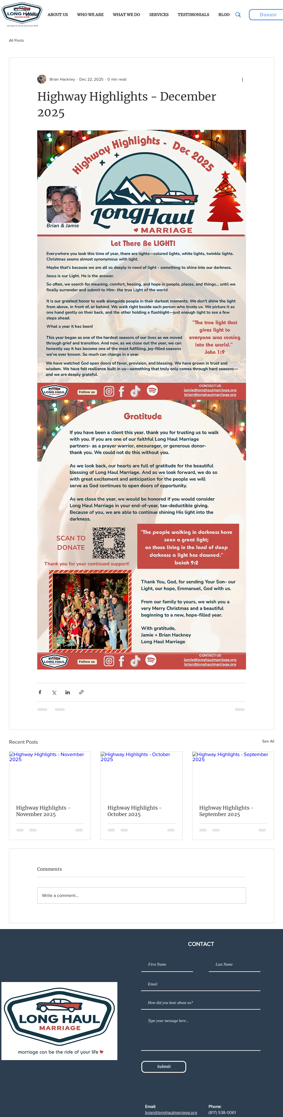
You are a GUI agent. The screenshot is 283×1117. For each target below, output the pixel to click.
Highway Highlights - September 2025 (226, 810)
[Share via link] (81, 692)
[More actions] (242, 79)
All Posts (16, 40)
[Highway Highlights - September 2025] (233, 774)
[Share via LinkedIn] (67, 692)
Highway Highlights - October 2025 (135, 810)
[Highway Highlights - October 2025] (141, 774)
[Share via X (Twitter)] (53, 692)
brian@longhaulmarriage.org (171, 1112)
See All (268, 741)
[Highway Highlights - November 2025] (50, 774)
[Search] (238, 14)
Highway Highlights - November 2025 (43, 810)
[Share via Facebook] (40, 692)
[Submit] (163, 1067)
